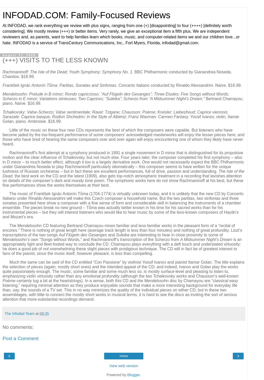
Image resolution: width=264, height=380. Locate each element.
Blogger (133, 375)
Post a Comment (20, 338)
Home (124, 356)
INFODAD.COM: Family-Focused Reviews (86, 15)
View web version (123, 366)
